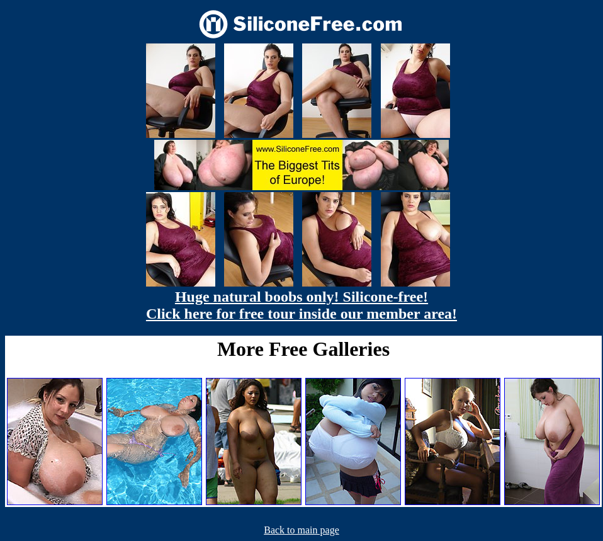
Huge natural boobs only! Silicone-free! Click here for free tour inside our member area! (301, 305)
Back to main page (301, 530)
